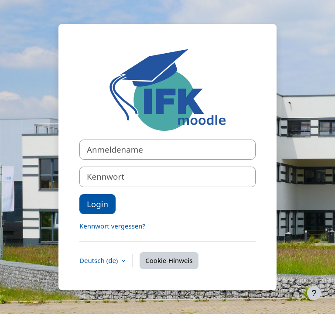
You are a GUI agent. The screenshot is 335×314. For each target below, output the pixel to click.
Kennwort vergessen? (112, 226)
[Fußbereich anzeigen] (314, 293)
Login (97, 203)
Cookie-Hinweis (168, 260)
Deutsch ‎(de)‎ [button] (99, 260)
